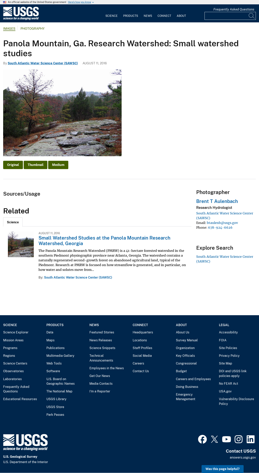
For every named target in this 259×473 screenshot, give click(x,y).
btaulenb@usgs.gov (222, 223)
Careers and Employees (193, 379)
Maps (50, 340)
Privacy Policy (229, 356)
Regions (9, 356)
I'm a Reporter (99, 391)
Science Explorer (15, 332)
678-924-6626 (220, 227)
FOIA (222, 340)
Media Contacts (101, 383)
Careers (138, 363)
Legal (224, 325)
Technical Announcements (101, 358)
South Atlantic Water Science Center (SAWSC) (43, 63)
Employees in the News (106, 368)
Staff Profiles (142, 348)
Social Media (142, 356)
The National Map (59, 391)
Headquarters (143, 332)
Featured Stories (101, 332)
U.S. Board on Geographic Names (60, 381)
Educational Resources (20, 399)
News (148, 15)
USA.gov (225, 391)
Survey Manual (187, 340)
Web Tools (54, 363)
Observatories (13, 371)
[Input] (230, 16)
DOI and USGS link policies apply (233, 373)
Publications (55, 348)
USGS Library (56, 399)
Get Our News (99, 376)
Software (53, 371)
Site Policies (228, 348)
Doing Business (187, 387)
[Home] (21, 19)
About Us (182, 332)
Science (111, 15)
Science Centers (15, 363)
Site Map (225, 363)
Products (130, 15)
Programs (10, 348)
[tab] (13, 222)
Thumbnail (35, 165)
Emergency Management (185, 397)
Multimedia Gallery (60, 356)
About (181, 15)
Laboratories (12, 379)
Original (13, 165)
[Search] (252, 16)
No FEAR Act (228, 383)
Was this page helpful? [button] (223, 469)
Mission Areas (13, 340)
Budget (181, 371)
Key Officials (185, 356)
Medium (58, 165)
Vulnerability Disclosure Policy (236, 401)
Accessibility (228, 332)
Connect (164, 15)
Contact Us (141, 371)
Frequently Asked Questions (233, 9)
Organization (185, 348)
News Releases (100, 340)
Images (9, 28)
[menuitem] (111, 13)
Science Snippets (102, 348)
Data (49, 332)
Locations (140, 340)
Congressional (186, 363)
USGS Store (55, 407)
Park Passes (55, 415)
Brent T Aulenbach (217, 201)
